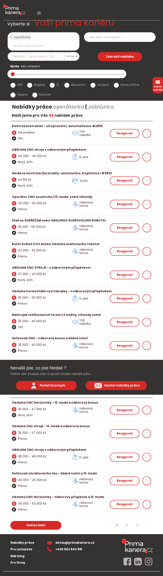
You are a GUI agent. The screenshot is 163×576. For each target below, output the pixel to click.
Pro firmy (17, 562)
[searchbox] (41, 46)
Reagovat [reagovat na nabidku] (125, 133)
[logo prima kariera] (14, 7)
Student (103, 85)
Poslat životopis (46, 386)
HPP (19, 85)
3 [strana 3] (137, 525)
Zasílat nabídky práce (116, 386)
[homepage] (137, 546)
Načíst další (36, 525)
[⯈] (147, 525)
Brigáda (39, 85)
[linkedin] (138, 562)
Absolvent (78, 85)
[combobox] (43, 41)
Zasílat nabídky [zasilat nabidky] (158, 85)
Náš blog (17, 556)
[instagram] (149, 562)
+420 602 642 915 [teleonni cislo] (64, 549)
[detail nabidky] (81, 126)
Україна (22, 94)
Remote (45, 94)
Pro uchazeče (21, 549)
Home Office (130, 85)
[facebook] (127, 562)
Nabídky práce (22, 543)
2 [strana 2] (127, 525)
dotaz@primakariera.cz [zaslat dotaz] (70, 543)
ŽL (57, 85)
